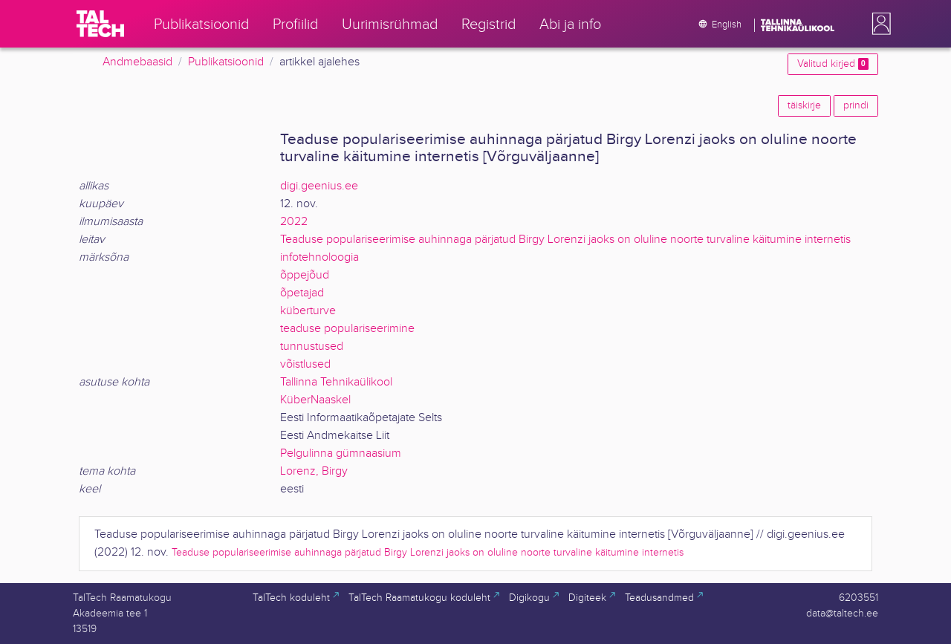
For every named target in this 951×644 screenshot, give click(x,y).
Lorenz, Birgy (314, 471)
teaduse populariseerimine (347, 329)
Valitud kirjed (833, 64)
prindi (856, 105)
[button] (878, 24)
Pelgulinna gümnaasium (340, 453)
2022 (294, 222)
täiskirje (804, 105)
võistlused (305, 364)
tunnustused (311, 346)
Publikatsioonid (226, 62)
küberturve (308, 311)
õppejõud (304, 275)
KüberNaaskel (315, 400)
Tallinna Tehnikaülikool (336, 382)
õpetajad (302, 293)
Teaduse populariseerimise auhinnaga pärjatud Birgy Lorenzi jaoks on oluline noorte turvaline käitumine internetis (565, 239)
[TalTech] (100, 24)
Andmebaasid (137, 62)
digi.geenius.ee (319, 186)
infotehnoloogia (319, 257)
